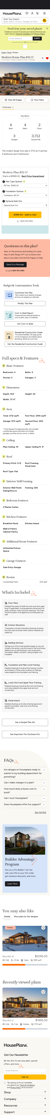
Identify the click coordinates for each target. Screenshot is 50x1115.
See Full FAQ (40, 812)
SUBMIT (37, 38)
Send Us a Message (15, 264)
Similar (7, 916)
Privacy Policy (39, 34)
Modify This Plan (25, 303)
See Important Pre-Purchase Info (25, 734)
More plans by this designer (26, 916)
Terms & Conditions (23, 34)
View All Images (13, 100)
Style (9, 53)
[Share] (42, 58)
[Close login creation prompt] (48, 29)
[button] (48, 29)
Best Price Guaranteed (33, 176)
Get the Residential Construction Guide (25, 344)
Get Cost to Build (25, 324)
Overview (6, 107)
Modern (15, 53)
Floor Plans (37, 100)
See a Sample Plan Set (25, 722)
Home (3, 53)
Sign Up (25, 1077)
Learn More (12, 884)
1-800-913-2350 (17, 271)
